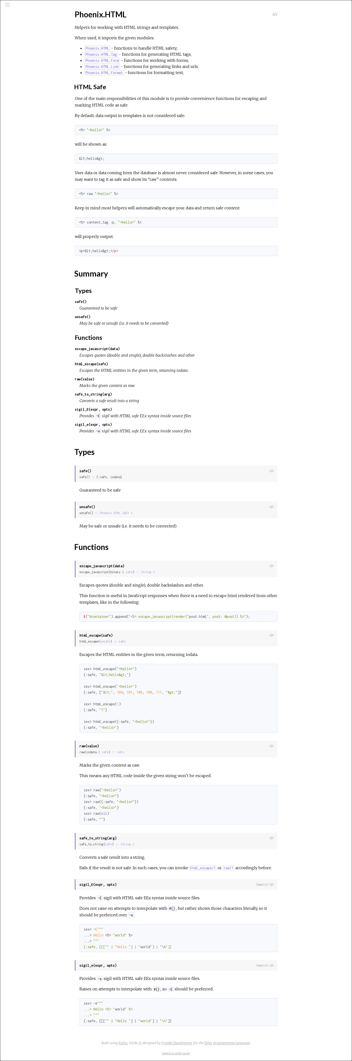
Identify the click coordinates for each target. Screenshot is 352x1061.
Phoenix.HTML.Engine (29, 99)
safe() (117, 302)
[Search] (33, 27)
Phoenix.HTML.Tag (26, 126)
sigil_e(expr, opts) (130, 424)
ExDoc (160, 1043)
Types (23, 86)
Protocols (22, 53)
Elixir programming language (264, 1043)
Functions (26, 91)
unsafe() (119, 317)
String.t (184, 572)
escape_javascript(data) (133, 349)
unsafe (142, 641)
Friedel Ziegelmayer (213, 1043)
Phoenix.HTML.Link (27, 119)
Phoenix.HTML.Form (28, 106)
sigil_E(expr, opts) (130, 409)
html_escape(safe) (128, 364)
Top (21, 75)
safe (165, 572)
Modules (20, 46)
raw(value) (121, 379)
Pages (17, 40)
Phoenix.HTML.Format (30, 112)
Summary (25, 80)
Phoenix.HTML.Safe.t (153, 513)
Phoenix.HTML (23, 67)
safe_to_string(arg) (130, 394)
